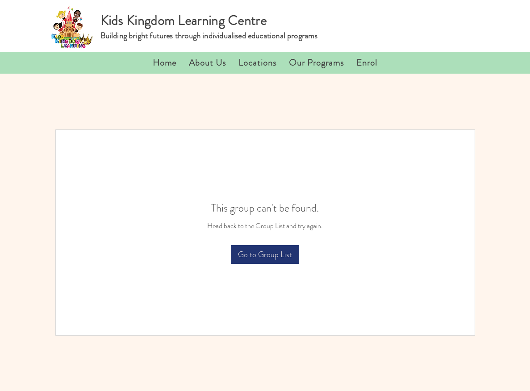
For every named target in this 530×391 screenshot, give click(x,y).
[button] (257, 63)
